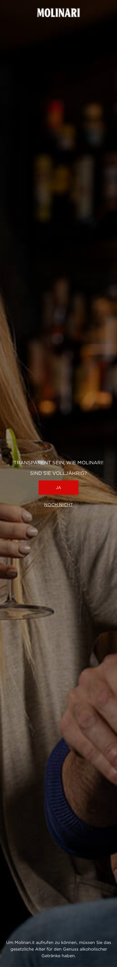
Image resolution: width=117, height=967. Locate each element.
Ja (58, 487)
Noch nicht (58, 504)
